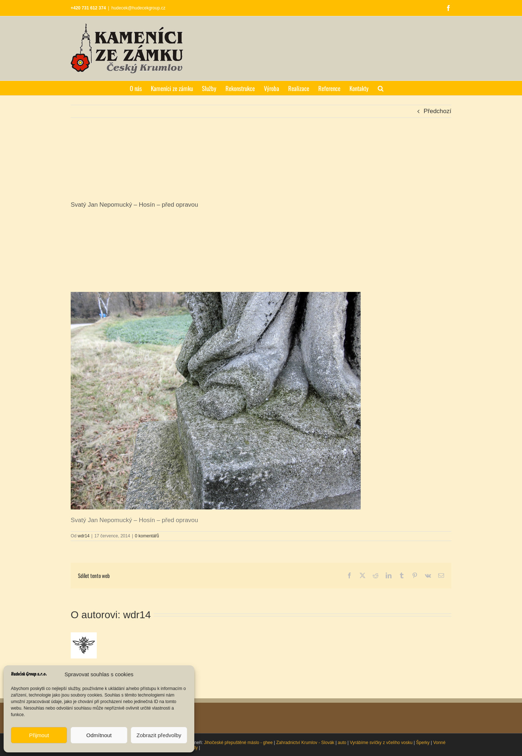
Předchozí (437, 111)
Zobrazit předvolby (159, 735)
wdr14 (84, 535)
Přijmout (39, 735)
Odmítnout (99, 735)
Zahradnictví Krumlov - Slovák (305, 742)
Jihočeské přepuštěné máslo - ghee (238, 742)
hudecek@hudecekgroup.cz (138, 8)
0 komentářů (147, 535)
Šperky (423, 742)
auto (342, 742)
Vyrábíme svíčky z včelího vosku (381, 742)
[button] (381, 88)
